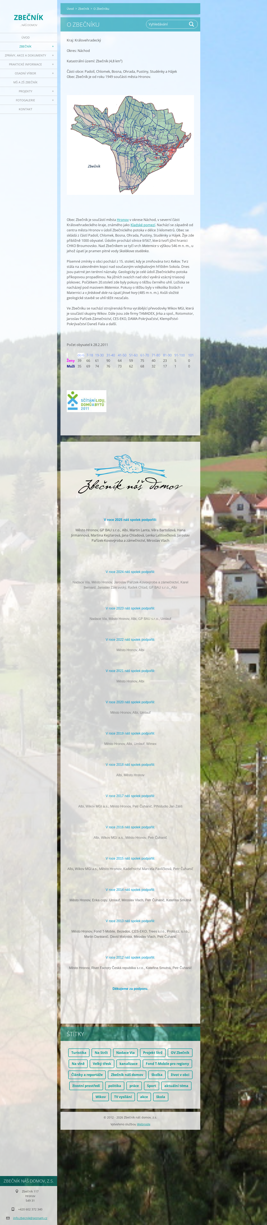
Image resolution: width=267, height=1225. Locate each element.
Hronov (123, 219)
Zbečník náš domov (127, 1074)
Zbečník (25, 46)
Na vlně (78, 1063)
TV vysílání (123, 1097)
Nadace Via (125, 1052)
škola (160, 1097)
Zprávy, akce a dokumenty (25, 55)
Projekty (25, 91)
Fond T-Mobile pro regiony (167, 1063)
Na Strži (101, 1052)
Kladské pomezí (143, 225)
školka (156, 1074)
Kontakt (25, 109)
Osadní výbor (25, 73)
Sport (151, 1085)
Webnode (143, 1124)
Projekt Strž (152, 1052)
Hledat (191, 24)
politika (114, 1085)
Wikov (101, 1097)
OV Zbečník (180, 1052)
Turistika (78, 1052)
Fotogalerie (25, 100)
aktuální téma (176, 1085)
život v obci (180, 1074)
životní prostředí (86, 1085)
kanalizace (128, 1063)
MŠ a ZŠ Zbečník (25, 82)
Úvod (25, 37)
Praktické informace (25, 64)
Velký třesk (102, 1063)
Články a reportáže (87, 1074)
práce (134, 1085)
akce (144, 1097)
